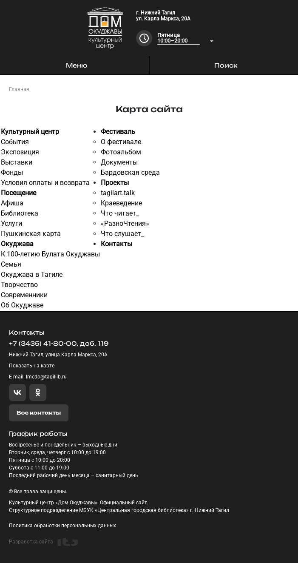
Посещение (18, 193)
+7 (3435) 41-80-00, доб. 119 (59, 343)
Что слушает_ (122, 234)
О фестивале (121, 142)
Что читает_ (120, 213)
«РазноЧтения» (125, 223)
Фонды (12, 172)
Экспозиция (20, 152)
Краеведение (121, 203)
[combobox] (185, 38)
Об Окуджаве (22, 305)
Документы (119, 162)
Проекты (115, 183)
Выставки (16, 162)
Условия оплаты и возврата (45, 183)
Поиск (226, 65)
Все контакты (39, 412)
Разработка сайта (43, 542)
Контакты (116, 244)
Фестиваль (118, 132)
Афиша (12, 203)
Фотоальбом (121, 152)
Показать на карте (31, 366)
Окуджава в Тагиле (31, 274)
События (15, 142)
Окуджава (17, 244)
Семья (11, 264)
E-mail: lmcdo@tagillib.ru (38, 377)
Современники (24, 295)
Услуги (11, 223)
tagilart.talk (118, 193)
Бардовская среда (130, 172)
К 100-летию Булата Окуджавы (50, 254)
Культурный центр (30, 132)
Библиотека (19, 213)
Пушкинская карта (31, 234)
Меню (76, 65)
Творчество (19, 285)
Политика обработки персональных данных (62, 526)
